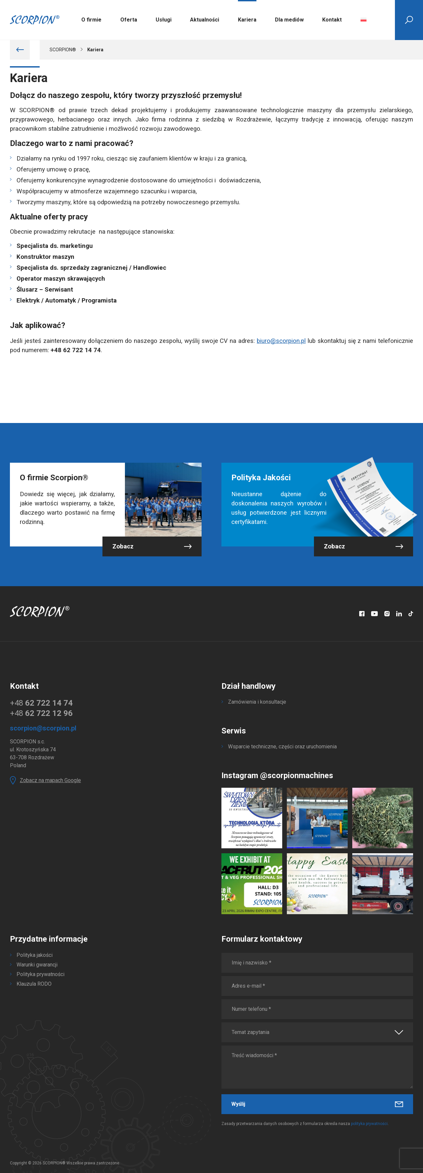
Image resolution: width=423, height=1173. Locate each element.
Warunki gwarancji (37, 965)
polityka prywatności (369, 1123)
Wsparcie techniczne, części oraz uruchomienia (282, 746)
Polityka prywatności (40, 974)
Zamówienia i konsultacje (257, 702)
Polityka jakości (35, 955)
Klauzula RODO (34, 984)
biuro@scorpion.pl (281, 341)
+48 (41, 703)
